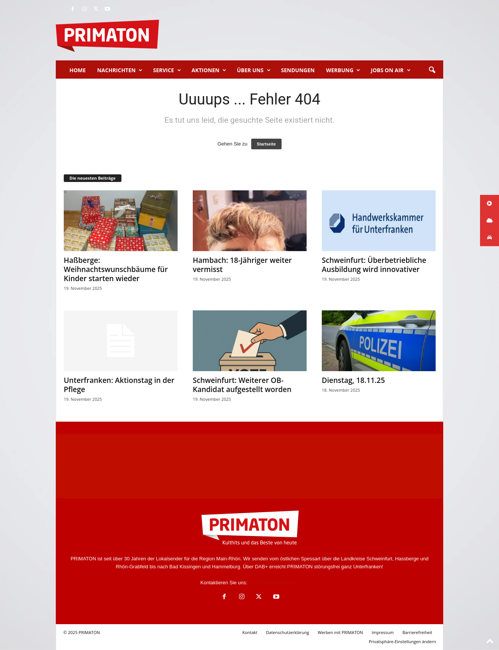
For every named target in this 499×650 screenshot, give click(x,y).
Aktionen (209, 70)
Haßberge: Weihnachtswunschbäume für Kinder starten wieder (116, 269)
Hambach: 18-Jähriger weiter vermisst (242, 264)
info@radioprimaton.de (274, 582)
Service (167, 70)
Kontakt (249, 632)
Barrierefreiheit (417, 632)
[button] (431, 70)
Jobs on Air (390, 70)
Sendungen (298, 70)
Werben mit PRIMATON (340, 632)
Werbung (343, 70)
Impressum (382, 632)
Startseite (266, 144)
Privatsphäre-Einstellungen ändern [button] (402, 641)
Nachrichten (120, 70)
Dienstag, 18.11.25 (353, 380)
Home (77, 70)
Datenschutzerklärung (287, 632)
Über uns (253, 70)
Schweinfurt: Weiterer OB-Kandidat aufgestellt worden (242, 384)
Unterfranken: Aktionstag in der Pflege (119, 384)
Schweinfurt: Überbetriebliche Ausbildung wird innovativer (374, 264)
